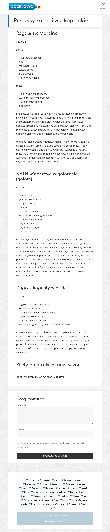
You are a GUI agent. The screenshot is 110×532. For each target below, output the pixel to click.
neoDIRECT (59, 521)
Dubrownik (36, 488)
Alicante (32, 480)
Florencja (49, 488)
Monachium (51, 496)
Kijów (26, 492)
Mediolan (37, 496)
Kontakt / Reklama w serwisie (54, 515)
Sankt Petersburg (79, 500)
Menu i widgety (103, 8)
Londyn (73, 492)
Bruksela (43, 484)
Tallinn (48, 504)
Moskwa (64, 496)
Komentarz (23, 405)
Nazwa (20, 429)
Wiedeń (84, 504)
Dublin (24, 488)
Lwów (83, 492)
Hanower (62, 488)
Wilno (55, 508)
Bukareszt (70, 484)
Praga (46, 500)
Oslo (86, 496)
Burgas (82, 484)
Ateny (56, 480)
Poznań (36, 500)
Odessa (75, 496)
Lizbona (62, 492)
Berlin (79, 480)
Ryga (56, 500)
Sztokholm (35, 504)
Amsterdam (45, 480)
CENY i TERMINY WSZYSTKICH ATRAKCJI (42, 377)
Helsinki (73, 488)
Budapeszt (56, 484)
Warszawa (59, 504)
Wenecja (72, 504)
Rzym (64, 500)
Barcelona (68, 480)
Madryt (26, 496)
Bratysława (30, 484)
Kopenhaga (38, 492)
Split (25, 504)
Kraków (51, 492)
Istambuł (85, 488)
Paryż (26, 500)
